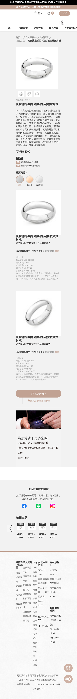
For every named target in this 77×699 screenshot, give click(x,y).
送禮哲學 (35, 627)
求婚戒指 (23, 28)
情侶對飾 (53, 28)
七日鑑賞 (42, 675)
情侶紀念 (35, 636)
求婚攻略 (35, 662)
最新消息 (35, 591)
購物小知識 (27, 605)
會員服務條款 (23, 684)
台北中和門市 (43, 563)
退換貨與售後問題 (27, 596)
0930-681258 (55, 579)
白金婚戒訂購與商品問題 (27, 616)
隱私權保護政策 (48, 680)
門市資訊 (64, 13)
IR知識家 (35, 569)
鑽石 (10, 28)
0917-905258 (43, 579)
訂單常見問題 (27, 578)
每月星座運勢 (35, 580)
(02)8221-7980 (42, 572)
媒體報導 (35, 600)
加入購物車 (38, 394)
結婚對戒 (38, 28)
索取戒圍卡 (32, 243)
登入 (38, 13)
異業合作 (23, 680)
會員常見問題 (27, 569)
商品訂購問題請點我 (38, 401)
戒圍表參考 (44, 243)
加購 (57, 251)
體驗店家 (35, 618)
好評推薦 (35, 609)
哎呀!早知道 (35, 651)
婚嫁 (35, 643)
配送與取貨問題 (27, 587)
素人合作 (34, 680)
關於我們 (21, 675)
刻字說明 (20, 243)
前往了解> (23, 458)
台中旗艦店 (54, 563)
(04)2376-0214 (54, 572)
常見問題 (32, 675)
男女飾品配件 (19, 606)
